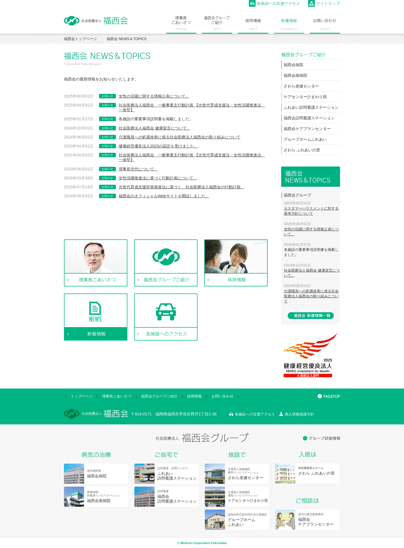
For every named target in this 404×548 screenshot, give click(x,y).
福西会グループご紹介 (159, 396)
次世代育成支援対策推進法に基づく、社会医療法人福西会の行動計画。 (181, 187)
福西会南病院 (295, 75)
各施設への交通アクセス (255, 414)
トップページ (82, 396)
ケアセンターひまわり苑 (305, 96)
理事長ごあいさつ (116, 396)
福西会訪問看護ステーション (309, 118)
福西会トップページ (80, 39)
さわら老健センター (301, 86)
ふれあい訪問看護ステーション (311, 107)
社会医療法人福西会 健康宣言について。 (154, 128)
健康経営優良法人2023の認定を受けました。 (158, 146)
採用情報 (194, 396)
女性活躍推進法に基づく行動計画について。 (158, 178)
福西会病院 (293, 65)
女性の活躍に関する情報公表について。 (154, 96)
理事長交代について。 (138, 169)
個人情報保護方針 (299, 414)
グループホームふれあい (305, 139)
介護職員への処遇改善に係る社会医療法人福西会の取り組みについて (179, 137)
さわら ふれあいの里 (302, 150)
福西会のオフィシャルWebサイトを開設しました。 (164, 196)
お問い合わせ (222, 396)
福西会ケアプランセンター (307, 128)
